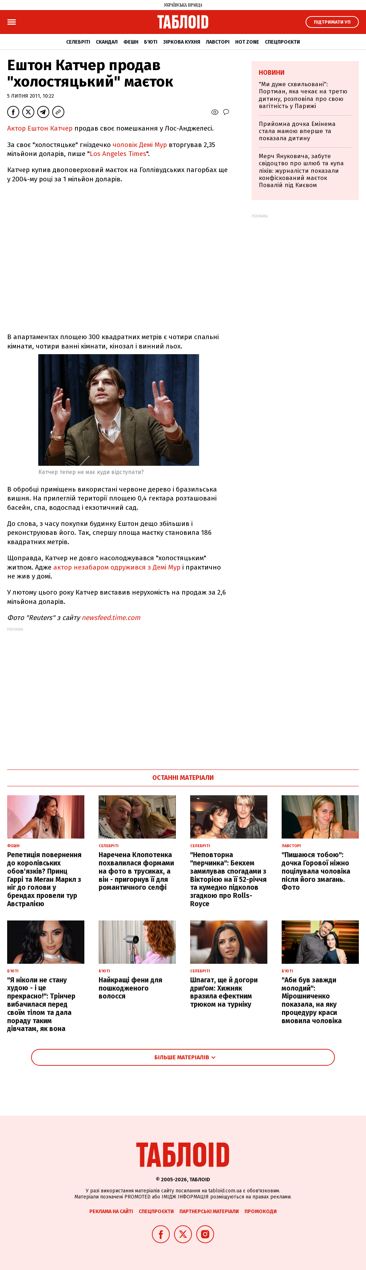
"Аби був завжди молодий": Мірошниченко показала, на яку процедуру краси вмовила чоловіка (312, 1000)
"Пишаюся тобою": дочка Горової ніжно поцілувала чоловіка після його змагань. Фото (316, 871)
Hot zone (247, 42)
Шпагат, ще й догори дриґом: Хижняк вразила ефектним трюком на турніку (224, 992)
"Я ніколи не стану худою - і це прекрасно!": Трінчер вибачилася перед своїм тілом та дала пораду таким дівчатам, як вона (41, 1004)
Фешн (130, 42)
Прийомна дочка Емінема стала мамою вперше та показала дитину (297, 131)
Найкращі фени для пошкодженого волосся (130, 988)
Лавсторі (217, 42)
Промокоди (260, 1211)
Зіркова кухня (181, 42)
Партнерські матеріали (209, 1211)
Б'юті (150, 42)
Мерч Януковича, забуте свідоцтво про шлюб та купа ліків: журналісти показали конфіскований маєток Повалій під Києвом (301, 170)
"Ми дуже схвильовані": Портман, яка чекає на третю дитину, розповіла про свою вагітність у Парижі (303, 95)
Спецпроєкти (282, 42)
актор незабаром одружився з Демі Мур (116, 567)
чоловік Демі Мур (140, 145)
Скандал (107, 42)
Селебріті (78, 42)
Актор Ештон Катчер (40, 128)
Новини (272, 73)
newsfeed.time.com (110, 618)
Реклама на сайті (111, 1211)
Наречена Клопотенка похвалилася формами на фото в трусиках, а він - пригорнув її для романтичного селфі (136, 871)
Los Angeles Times (118, 154)
